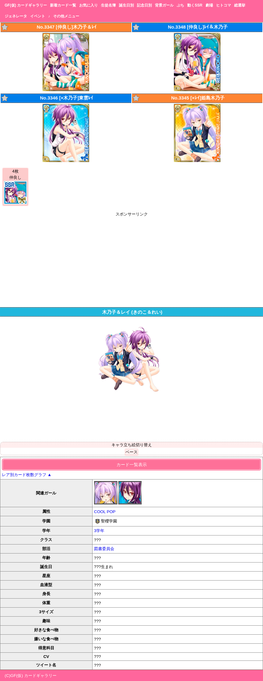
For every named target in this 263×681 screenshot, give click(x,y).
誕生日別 (126, 5)
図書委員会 (104, 548)
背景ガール (164, 5)
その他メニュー (66, 16)
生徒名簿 (108, 5)
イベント (37, 16)
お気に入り (88, 5)
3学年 (99, 530)
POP (111, 511)
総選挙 (239, 5)
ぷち (180, 5)
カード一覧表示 (131, 464)
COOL (100, 511)
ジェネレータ (16, 16)
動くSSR (194, 5)
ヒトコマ (223, 5)
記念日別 (144, 5)
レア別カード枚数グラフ (27, 474)
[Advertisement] (131, 260)
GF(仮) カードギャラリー (26, 5)
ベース (131, 452)
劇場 (209, 5)
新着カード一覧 (63, 5)
